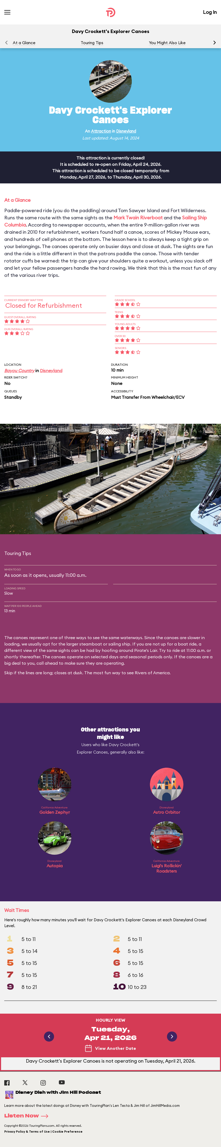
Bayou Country (19, 370)
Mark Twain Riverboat (138, 218)
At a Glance (24, 42)
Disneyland (126, 131)
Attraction (101, 131)
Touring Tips (92, 42)
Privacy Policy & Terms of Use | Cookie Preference (43, 1131)
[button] (214, 42)
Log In (210, 12)
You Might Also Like (167, 42)
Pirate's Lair (145, 650)
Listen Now (28, 1116)
